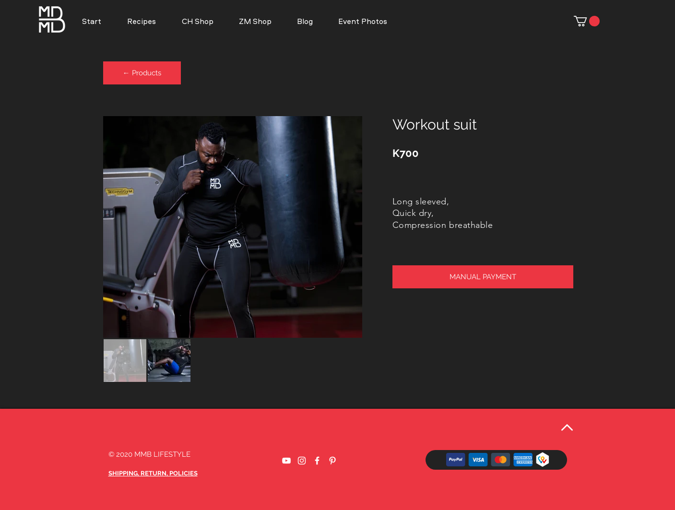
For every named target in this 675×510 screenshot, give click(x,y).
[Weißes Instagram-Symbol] (301, 460)
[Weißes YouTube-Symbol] (286, 460)
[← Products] (142, 72)
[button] (362, 21)
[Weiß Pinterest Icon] (332, 460)
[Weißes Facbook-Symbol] (317, 460)
